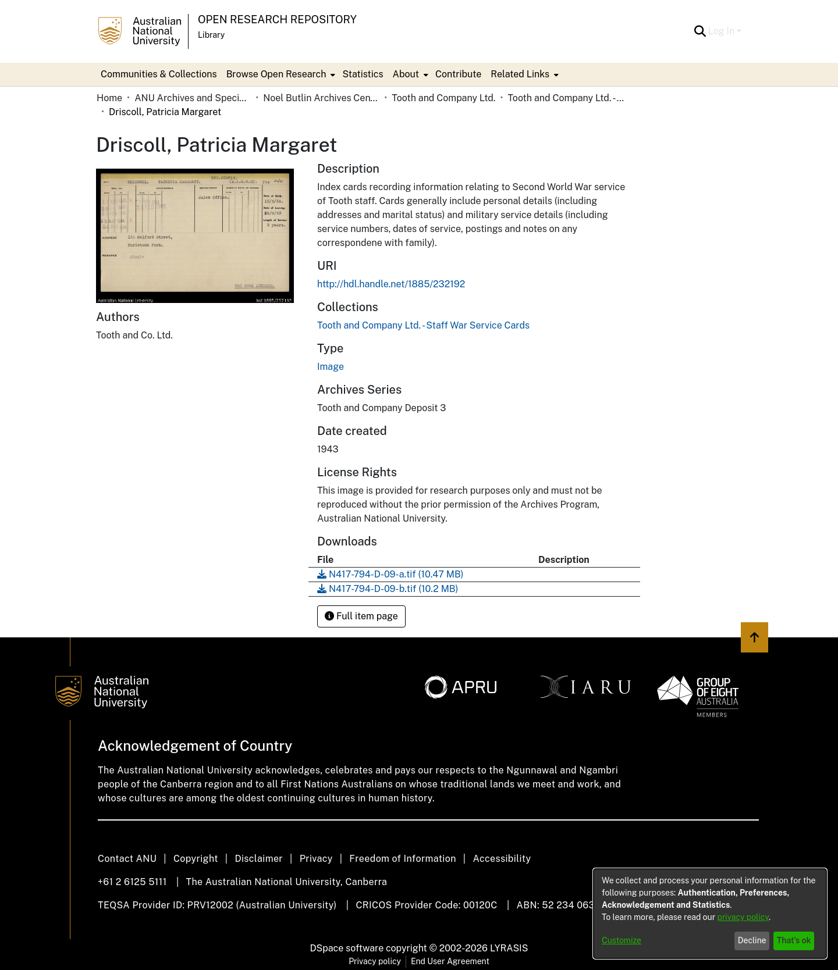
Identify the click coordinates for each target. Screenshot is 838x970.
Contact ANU (127, 858)
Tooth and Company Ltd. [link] (443, 98)
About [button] (406, 74)
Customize (621, 940)
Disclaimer (259, 858)
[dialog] (710, 913)
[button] (700, 31)
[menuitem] (280, 74)
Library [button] (211, 35)
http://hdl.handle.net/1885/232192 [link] (391, 284)
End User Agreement (450, 961)
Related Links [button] (520, 74)
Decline (752, 940)
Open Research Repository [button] (277, 19)
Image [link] (330, 366)
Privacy (316, 858)
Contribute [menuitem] (458, 74)
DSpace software (347, 948)
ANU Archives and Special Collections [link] (192, 98)
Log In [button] (722, 31)
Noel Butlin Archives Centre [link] (321, 98)
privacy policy (743, 917)
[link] (423, 325)
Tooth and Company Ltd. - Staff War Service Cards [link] (565, 98)
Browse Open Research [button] (276, 74)
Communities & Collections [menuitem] (159, 74)
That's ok (794, 940)
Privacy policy (375, 961)
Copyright (195, 858)
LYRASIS (509, 948)
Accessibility (502, 858)
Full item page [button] (361, 616)
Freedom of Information (402, 858)
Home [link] (109, 98)
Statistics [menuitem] (362, 74)
